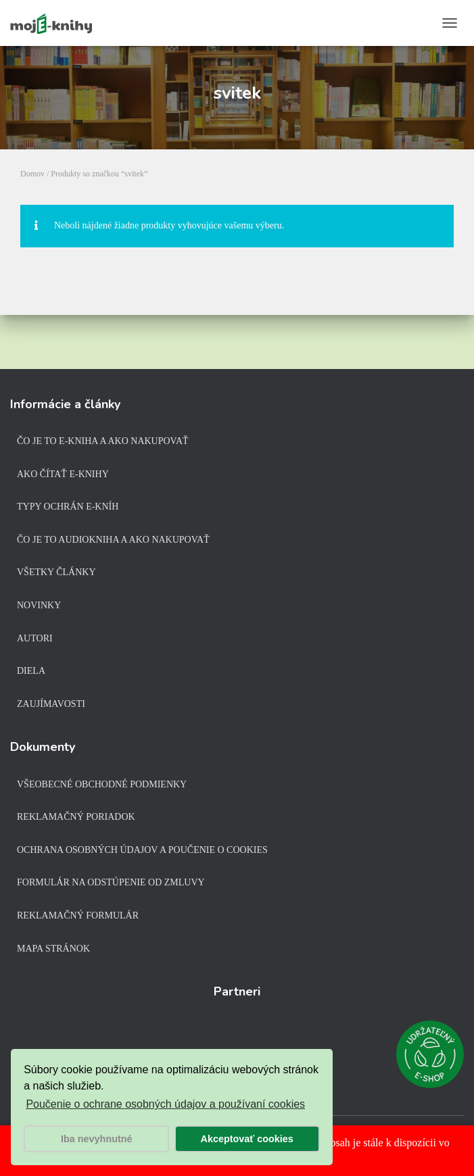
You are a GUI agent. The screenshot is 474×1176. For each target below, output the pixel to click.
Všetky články (56, 572)
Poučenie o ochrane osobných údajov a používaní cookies (165, 1104)
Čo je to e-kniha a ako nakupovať (103, 441)
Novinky (39, 605)
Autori (35, 638)
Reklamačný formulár (78, 915)
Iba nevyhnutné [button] (97, 1138)
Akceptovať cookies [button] (247, 1138)
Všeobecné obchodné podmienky (102, 784)
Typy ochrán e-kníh (67, 506)
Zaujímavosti (51, 704)
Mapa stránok (53, 949)
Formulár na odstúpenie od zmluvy (111, 882)
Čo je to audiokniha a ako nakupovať (113, 540)
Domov (32, 173)
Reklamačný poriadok (76, 817)
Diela (31, 671)
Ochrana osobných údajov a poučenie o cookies (142, 850)
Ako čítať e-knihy (63, 474)
